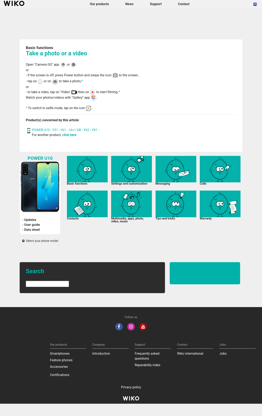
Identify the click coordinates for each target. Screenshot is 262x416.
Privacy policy (131, 387)
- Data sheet (31, 230)
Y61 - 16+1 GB (71, 130)
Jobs (223, 353)
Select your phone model (40, 241)
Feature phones (61, 360)
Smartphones (60, 353)
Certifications (59, 375)
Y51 (55, 130)
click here (69, 135)
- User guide (31, 225)
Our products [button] (99, 4)
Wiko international (190, 353)
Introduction (101, 353)
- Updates (29, 220)
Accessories (59, 367)
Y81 (94, 130)
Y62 (86, 130)
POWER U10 (41, 130)
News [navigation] (129, 4)
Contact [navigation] (184, 4)
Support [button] (156, 4)
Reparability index (147, 365)
